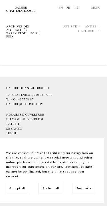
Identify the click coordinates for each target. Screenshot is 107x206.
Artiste (70, 26)
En (60, 7)
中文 (76, 7)
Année (90, 26)
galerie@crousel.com (25, 104)
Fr (68, 7)
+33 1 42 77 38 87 (22, 99)
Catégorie (87, 31)
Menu (96, 7)
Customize (83, 188)
